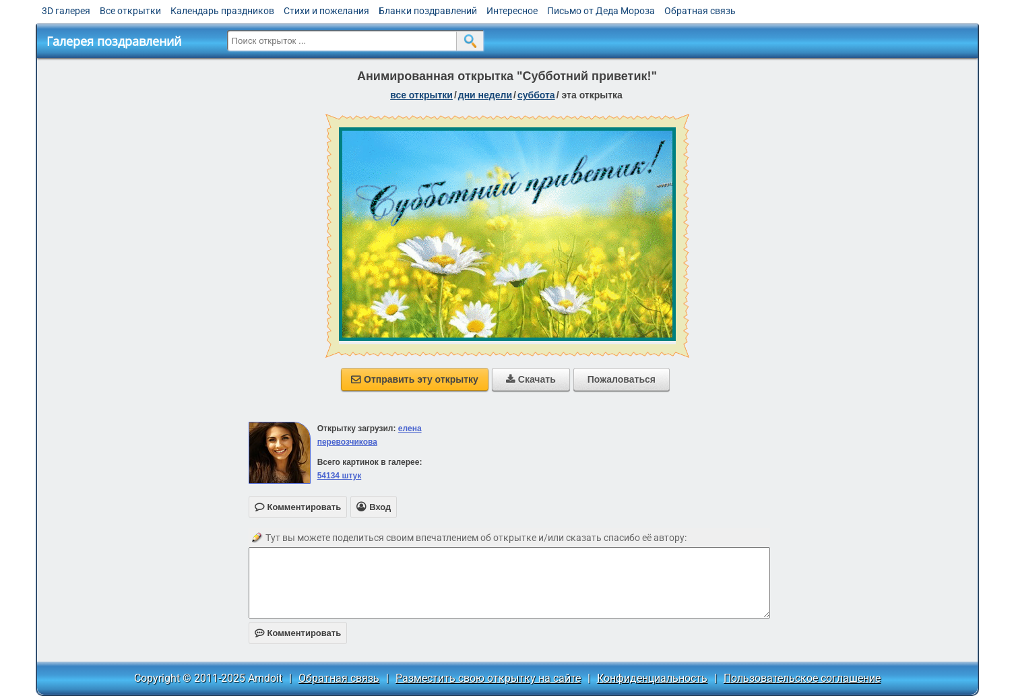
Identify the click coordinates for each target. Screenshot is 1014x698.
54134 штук (339, 475)
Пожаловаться (622, 379)
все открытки (421, 95)
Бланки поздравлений (428, 10)
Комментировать (298, 633)
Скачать (531, 379)
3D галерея (66, 10)
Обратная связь (700, 10)
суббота (536, 95)
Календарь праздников (222, 10)
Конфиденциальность (652, 678)
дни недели (485, 95)
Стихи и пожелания (326, 10)
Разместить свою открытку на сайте (488, 678)
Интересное (512, 10)
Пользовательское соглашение (802, 678)
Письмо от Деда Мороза (601, 10)
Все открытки (130, 10)
